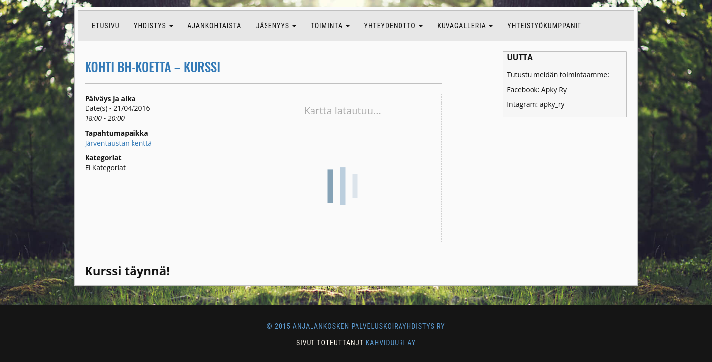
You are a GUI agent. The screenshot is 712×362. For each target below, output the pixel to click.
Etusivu (106, 26)
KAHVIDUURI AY (391, 343)
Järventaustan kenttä (118, 143)
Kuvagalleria (465, 26)
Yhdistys (153, 26)
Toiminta (330, 26)
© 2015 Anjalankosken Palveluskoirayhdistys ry (356, 326)
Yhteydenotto (393, 26)
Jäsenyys (276, 26)
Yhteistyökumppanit (544, 26)
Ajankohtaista (214, 26)
